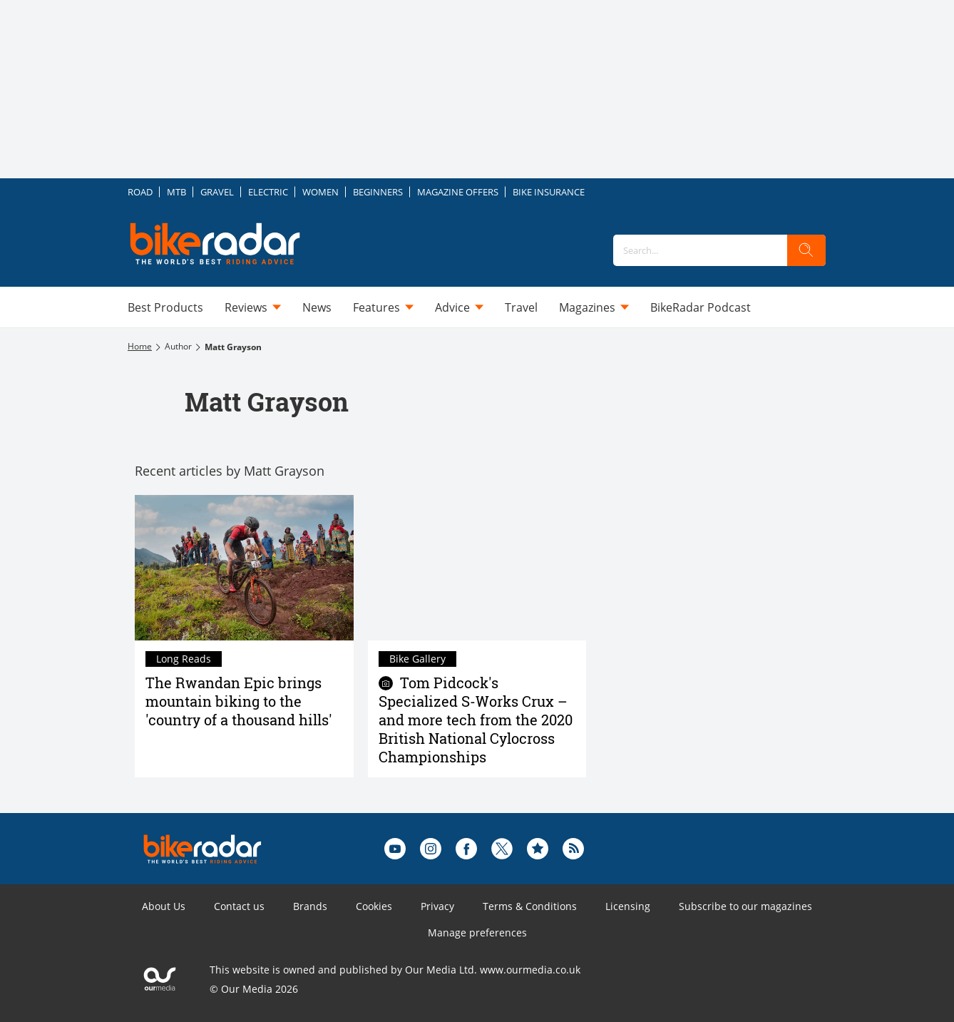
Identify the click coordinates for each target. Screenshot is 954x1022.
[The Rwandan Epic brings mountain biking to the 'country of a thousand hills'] (244, 567)
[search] (806, 250)
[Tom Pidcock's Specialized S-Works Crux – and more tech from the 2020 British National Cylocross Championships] (477, 567)
